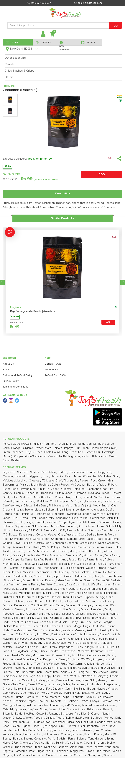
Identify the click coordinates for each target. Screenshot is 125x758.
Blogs (6, 369)
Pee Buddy (36, 642)
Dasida (56, 634)
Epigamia (21, 709)
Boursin (92, 484)
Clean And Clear (97, 489)
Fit (57, 501)
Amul (79, 722)
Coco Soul (46, 622)
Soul (40, 676)
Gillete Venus (83, 576)
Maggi (78, 626)
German (67, 626)
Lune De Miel (80, 518)
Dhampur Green (79, 472)
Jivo (24, 692)
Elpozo (13, 534)
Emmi (82, 539)
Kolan (111, 663)
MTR (99, 647)
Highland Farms (93, 555)
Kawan (112, 568)
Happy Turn (77, 622)
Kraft (79, 555)
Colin (19, 634)
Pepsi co (39, 742)
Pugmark (8, 734)
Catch (69, 476)
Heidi (17, 672)
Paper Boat (11, 588)
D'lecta (28, 505)
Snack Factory (106, 601)
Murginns (25, 593)
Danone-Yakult (92, 642)
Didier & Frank (49, 647)
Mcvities (28, 572)
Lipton (15, 497)
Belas (117, 547)
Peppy (32, 701)
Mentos (109, 717)
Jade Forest (93, 622)
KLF (62, 530)
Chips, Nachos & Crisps (19, 70)
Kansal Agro (27, 534)
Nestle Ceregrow (109, 543)
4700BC (90, 697)
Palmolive (28, 514)
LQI (6, 568)
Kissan (7, 701)
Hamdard (77, 597)
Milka (99, 559)
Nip (111, 597)
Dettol (18, 730)
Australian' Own (75, 534)
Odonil (114, 672)
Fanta (72, 738)
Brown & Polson (106, 534)
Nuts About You (44, 497)
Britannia (8, 713)
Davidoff (40, 522)
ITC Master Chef (52, 480)
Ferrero (96, 692)
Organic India (88, 543)
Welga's (91, 568)
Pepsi (26, 563)
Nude (43, 709)
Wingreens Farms (28, 584)
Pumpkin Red (41, 443)
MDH (73, 551)
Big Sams (80, 688)
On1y (54, 572)
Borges (8, 514)
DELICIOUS (36, 530)
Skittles (76, 497)
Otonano (59, 584)
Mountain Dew (42, 655)
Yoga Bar (34, 692)
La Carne (27, 559)
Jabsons (107, 576)
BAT (79, 617)
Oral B (63, 726)
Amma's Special (75, 568)
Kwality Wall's (41, 547)
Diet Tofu (43, 501)
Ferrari (110, 651)
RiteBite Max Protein (77, 717)
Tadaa (60, 605)
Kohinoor (8, 634)
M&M (85, 701)
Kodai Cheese (86, 593)
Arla (93, 472)
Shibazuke (32, 493)
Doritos (16, 680)
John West (43, 634)
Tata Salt (87, 705)
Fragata (103, 613)
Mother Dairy (51, 734)
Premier (85, 480)
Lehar (108, 476)
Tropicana (47, 493)
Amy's (28, 717)
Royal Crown (99, 480)
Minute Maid (59, 526)
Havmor (115, 676)
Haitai (40, 613)
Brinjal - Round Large (101, 443)
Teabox (56, 597)
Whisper (109, 551)
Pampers (91, 613)
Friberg (113, 484)
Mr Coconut (78, 484)
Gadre (91, 534)
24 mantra (83, 651)
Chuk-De (44, 489)
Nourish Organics (73, 613)
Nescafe (56, 701)
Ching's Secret (86, 563)
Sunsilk (60, 742)
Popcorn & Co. (69, 501)
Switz (89, 747)
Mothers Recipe (60, 697)
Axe (39, 659)
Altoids (72, 526)
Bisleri (7, 655)
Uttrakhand (91, 634)
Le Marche (83, 509)
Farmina (28, 543)
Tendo (106, 493)
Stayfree (33, 709)
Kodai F (102, 638)
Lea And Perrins (44, 559)
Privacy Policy (11, 381)
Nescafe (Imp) (83, 505)
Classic (91, 526)
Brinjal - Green (34, 452)
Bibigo (88, 734)
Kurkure (72, 539)
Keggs (47, 659)
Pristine (111, 626)
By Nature (19, 663)
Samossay (21, 638)
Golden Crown (12, 543)
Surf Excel (26, 497)
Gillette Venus (87, 676)
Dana (81, 559)
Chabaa (66, 734)
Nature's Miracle (107, 688)
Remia (52, 738)
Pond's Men (94, 684)
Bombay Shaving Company (29, 738)
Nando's (63, 747)
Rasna (91, 559)
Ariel (82, 526)
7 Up (15, 742)
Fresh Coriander (13, 452)
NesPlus (29, 713)
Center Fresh (41, 539)
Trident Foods (59, 551)
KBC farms (17, 551)
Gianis (117, 522)
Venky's (80, 630)
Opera (88, 742)
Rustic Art (93, 630)
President (55, 630)
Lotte (19, 717)
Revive (7, 576)
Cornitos (106, 730)
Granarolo (105, 522)
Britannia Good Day (41, 667)
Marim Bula (75, 642)
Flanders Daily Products (50, 514)
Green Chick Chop (14, 684)
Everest (88, 497)
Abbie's (110, 559)
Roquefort (97, 651)
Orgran (85, 609)
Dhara (20, 601)
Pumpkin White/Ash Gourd (30, 456)
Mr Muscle (61, 622)
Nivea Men (115, 563)
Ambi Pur (113, 518)
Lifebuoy (46, 730)
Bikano (19, 697)
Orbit (95, 626)
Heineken (79, 489)
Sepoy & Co (23, 526)
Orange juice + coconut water (48, 638)
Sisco (36, 726)
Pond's (98, 734)
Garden (8, 642)
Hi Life (35, 588)
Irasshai (114, 638)
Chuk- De (9, 601)
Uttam (82, 655)
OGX (6, 680)
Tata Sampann (67, 563)
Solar (75, 730)
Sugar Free (44, 751)
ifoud (6, 551)
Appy (48, 676)
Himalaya (8, 522)
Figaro (100, 539)
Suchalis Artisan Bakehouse (84, 709)
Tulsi (15, 518)
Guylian (69, 576)
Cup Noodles (11, 692)
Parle (53, 563)
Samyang (103, 676)
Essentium (17, 622)
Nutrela (19, 688)
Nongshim (20, 530)
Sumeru (117, 584)
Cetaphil (8, 709)
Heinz (101, 526)
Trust (45, 476)
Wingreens (112, 747)
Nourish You (53, 613)
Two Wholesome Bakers (40, 509)
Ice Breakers (106, 697)
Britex (6, 555)
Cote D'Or (31, 697)
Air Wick (111, 605)
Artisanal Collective (23, 659)
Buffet (7, 489)
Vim (102, 626)
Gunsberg (67, 713)
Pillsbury (40, 680)
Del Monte (110, 572)
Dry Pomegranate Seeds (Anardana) (33, 311)
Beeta (113, 588)
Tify (23, 617)
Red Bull (102, 563)
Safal (18, 734)
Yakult (18, 563)
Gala (109, 547)
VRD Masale (72, 705)
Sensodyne (63, 518)
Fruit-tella (9, 597)
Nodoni (62, 472)
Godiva (92, 655)
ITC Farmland (60, 751)
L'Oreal (24, 518)
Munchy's (21, 480)
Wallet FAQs (52, 369)
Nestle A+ (50, 747)
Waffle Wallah (40, 563)
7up (74, 655)
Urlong (8, 530)
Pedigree (84, 672)
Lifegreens (43, 597)
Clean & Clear (36, 684)
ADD (101, 174)
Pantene (53, 713)
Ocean (30, 613)
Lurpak (100, 547)
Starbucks (57, 476)
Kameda (55, 626)
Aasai (28, 576)
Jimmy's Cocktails (38, 617)
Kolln (48, 601)
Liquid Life (89, 584)
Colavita (83, 551)
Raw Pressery (86, 547)
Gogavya (46, 588)
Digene (26, 726)
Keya (19, 505)
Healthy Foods (109, 630)
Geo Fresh (61, 588)
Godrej (34, 651)
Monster (8, 697)
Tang (32, 501)
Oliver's (8, 688)
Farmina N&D (72, 692)
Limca (87, 617)
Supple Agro (67, 522)
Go (107, 497)
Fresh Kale (77, 452)
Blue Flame (112, 539)
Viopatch (108, 642)
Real (6, 539)
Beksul (107, 709)
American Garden (95, 663)
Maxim (47, 593)
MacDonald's (31, 730)
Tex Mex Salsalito (25, 755)
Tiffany (112, 617)
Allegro (89, 647)
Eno (99, 755)
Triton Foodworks (53, 555)
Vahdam (17, 555)
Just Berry (59, 659)
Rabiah (57, 601)
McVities (8, 480)
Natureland (28, 568)
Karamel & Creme (105, 705)
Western (68, 630)
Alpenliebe (77, 747)
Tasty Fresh (111, 555)
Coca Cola (32, 622)
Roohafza (93, 726)
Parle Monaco (51, 663)
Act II (58, 609)
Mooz (78, 476)
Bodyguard (104, 472)
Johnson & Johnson (65, 543)
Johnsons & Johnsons (40, 609)
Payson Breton (35, 601)
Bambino (61, 559)
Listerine (79, 601)
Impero (58, 576)
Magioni (83, 667)
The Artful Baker (87, 522)
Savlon (15, 726)
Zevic (56, 593)
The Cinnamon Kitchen (29, 747)
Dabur (73, 588)
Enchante (70, 667)
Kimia (71, 722)
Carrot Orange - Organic (18, 448)
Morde (45, 692)
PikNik (102, 655)
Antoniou (74, 638)
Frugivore (15, 307)
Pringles (98, 659)
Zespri (55, 489)
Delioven (71, 605)
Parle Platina (48, 472)
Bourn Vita (20, 642)
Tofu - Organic (60, 443)
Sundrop (116, 497)
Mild (30, 663)
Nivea (92, 755)
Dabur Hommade (106, 593)
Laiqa (90, 539)
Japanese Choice (55, 642)
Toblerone (78, 684)
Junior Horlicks (12, 572)
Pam (119, 667)
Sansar (19, 609)
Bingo (29, 522)
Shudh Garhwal (42, 722)
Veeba (52, 534)
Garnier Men (98, 518)
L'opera (37, 593)
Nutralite (8, 647)
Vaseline (52, 522)
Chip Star (37, 605)
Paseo (72, 559)
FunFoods (56, 705)
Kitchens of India (72, 634)
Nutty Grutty (10, 593)
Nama (6, 617)
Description (62, 193)
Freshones (104, 584)
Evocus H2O (41, 626)
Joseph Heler (32, 555)
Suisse (102, 568)
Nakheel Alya (27, 676)
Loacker (8, 667)
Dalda (19, 713)
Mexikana (94, 493)
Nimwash (23, 472)
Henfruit (115, 613)
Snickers (99, 742)
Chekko (54, 651)
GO (116, 25)
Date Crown (74, 584)
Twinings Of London (79, 514)
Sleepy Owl (51, 530)
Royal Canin (75, 663)
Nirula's (98, 476)
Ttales (102, 484)
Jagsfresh (9, 472)
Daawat (50, 580)
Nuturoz (89, 722)
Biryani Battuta (66, 509)
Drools (90, 751)
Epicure (82, 738)
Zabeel (27, 580)
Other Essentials (15, 57)
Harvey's (99, 605)
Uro (97, 730)
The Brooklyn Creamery (93, 588)
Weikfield (57, 692)
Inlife (62, 709)
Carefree (8, 505)
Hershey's (21, 667)
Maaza (102, 680)
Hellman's (29, 734)
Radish (86, 456)
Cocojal (95, 701)
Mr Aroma (69, 547)
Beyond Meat (28, 489)
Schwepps (85, 605)
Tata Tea (43, 705)
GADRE (51, 755)
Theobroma (42, 572)
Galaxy (68, 601)
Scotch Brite (52, 672)
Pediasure (86, 730)
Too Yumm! (68, 593)
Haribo (44, 697)
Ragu (6, 659)
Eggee (106, 692)
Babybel (20, 476)
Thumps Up (70, 480)
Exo (39, 734)
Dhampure (17, 539)
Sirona (70, 555)
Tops (15, 489)
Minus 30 (111, 734)
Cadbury (58, 688)
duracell (109, 659)
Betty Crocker (99, 672)
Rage (79, 580)
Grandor (89, 580)
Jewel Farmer (77, 726)
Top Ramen (104, 751)
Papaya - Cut (72, 448)
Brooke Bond (12, 580)
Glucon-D (9, 717)
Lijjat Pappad (50, 726)
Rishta (59, 667)
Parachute (21, 751)
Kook (17, 514)
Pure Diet (81, 713)
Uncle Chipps (11, 559)
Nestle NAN (43, 688)
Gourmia (64, 730)
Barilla (50, 742)
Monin (118, 576)
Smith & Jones (64, 493)
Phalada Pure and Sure (17, 626)
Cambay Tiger (54, 717)
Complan (107, 701)
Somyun (108, 622)
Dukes (79, 647)
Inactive (99, 747)
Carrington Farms (13, 705)
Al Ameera (97, 509)
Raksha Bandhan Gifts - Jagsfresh (88, 530)
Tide (37, 663)
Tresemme (20, 701)
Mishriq (7, 563)
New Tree (99, 514)
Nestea (35, 472)
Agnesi (75, 680)
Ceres (8, 672)
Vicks (15, 617)
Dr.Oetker (94, 713)
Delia (28, 539)
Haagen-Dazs (104, 722)
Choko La (26, 742)
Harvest (33, 647)
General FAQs (53, 364)
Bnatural (96, 572)
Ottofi (109, 509)
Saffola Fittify (113, 526)
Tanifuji (7, 547)
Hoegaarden (111, 684)
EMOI (85, 692)
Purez (51, 680)
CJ (52, 501)
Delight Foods (61, 484)
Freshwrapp (68, 651)
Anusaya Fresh (22, 547)
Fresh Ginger (78, 443)
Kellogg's (102, 597)
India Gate (40, 505)
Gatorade (80, 493)
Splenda (8, 526)
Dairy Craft (63, 680)
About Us (8, 364)
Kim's (43, 651)
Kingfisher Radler (90, 501)
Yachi (117, 701)
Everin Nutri (89, 680)
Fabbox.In (78, 697)
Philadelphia (62, 497)
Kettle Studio (74, 742)
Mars (69, 505)
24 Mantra (22, 484)
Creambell (59, 722)
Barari (111, 655)
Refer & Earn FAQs (55, 375)
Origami (66, 489)
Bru (13, 651)
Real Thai (44, 701)
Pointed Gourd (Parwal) (17, 443)
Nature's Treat (41, 526)
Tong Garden (96, 738)
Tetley (66, 684)
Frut (63, 663)
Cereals (9, 64)
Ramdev (18, 576)
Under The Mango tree (17, 630)
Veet (73, 676)
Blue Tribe (95, 551)
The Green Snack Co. (49, 568)
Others (9, 77)
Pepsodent (66, 647)
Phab (39, 672)
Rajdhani (23, 651)
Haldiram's (21, 501)
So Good (97, 717)
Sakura (91, 601)
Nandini (107, 713)
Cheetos (34, 480)
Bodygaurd (34, 476)
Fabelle (8, 730)
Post (32, 751)
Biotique (38, 580)
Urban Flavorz (65, 580)
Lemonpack (10, 676)
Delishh (62, 738)
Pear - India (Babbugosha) (64, 456)
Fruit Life (31, 705)
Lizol (33, 518)
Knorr (66, 597)
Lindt (6, 622)
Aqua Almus (68, 672)
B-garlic (30, 688)
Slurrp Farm (40, 630)
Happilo (19, 493)
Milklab (114, 530)
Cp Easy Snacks (69, 572)
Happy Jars (54, 684)
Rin (56, 730)
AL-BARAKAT (72, 701)
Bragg (91, 688)
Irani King (97, 609)
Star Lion (29, 634)
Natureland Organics (102, 667)
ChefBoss (56, 617)
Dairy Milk (28, 672)
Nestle (20, 522)
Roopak (39, 717)
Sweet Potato (43, 448)
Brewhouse (99, 617)
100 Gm (7, 166)
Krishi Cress (61, 676)
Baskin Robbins (40, 484)
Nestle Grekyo (43, 576)
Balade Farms (111, 501)
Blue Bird (109, 647)
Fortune (8, 605)
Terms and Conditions (15, 386)
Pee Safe (46, 584)
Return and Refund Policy (17, 375)
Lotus (111, 680)
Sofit (116, 476)
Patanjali (56, 547)
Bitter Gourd (100, 456)
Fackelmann (22, 605)
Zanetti (8, 501)
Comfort (25, 588)
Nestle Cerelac (21, 655)
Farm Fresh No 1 (21, 722)
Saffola (85, 572)
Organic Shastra (13, 509)
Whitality (49, 605)
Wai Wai (86, 659)
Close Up (28, 680)
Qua (61, 534)
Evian (104, 726)
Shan (96, 576)
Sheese (70, 617)
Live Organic (71, 609)
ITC (5, 534)
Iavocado (21, 647)
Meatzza (8, 609)
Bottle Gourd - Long (56, 452)
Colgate (41, 534)
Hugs (87, 626)
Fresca (7, 663)
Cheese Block (61, 655)
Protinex (78, 734)
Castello (8, 476)
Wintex (87, 476)
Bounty (7, 738)
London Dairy (46, 518)
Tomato (58, 448)
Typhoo (89, 597)
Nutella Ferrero (25, 597)
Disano (53, 709)
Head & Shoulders (37, 551)
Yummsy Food (43, 543)
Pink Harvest (57, 505)
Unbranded (58, 539)
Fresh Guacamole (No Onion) (100, 448)
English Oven (110, 505)
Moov (97, 505)
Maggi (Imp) (77, 751)
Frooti (41, 755)
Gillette (14, 568)
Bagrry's (8, 751)
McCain (99, 497)
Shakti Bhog (88, 638)
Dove (112, 726)
